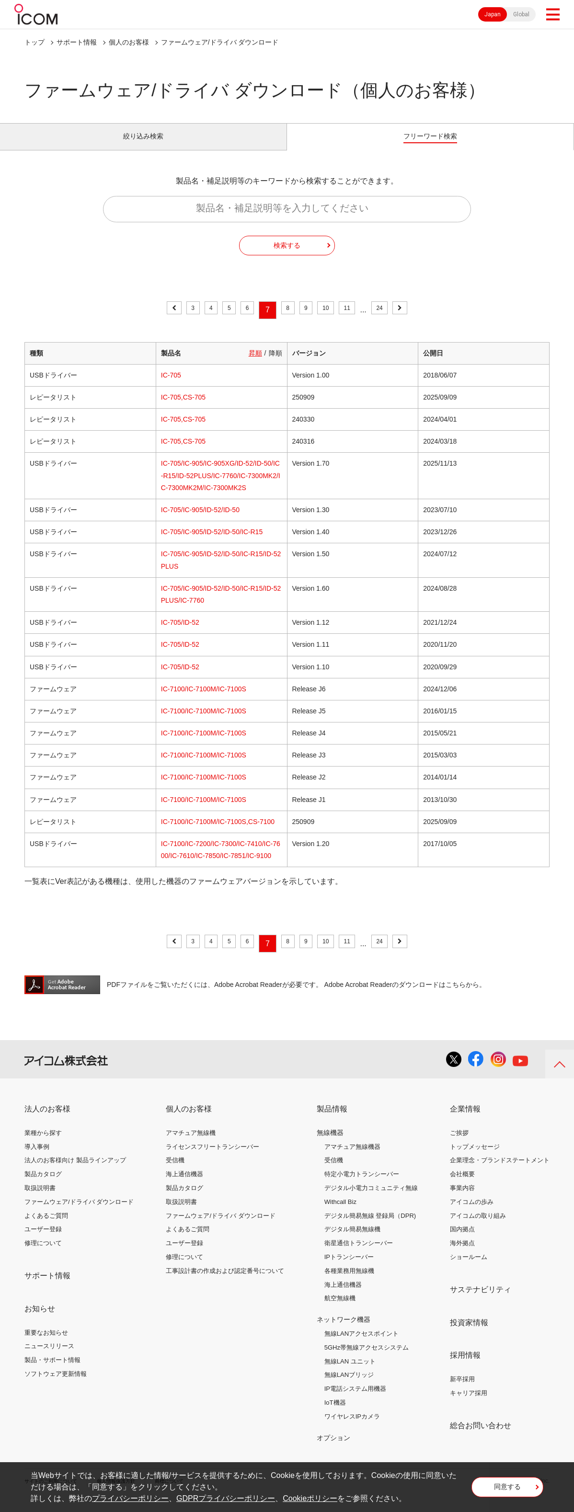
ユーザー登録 (43, 1240)
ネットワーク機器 (343, 1330)
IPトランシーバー (349, 1267)
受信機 (175, 1171)
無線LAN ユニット (350, 1371)
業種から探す (43, 1143)
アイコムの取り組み (478, 1226)
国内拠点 (462, 1240)
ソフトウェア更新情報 (55, 1384)
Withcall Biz (340, 1212)
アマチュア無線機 (191, 1143)
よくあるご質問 (46, 1226)
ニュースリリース (49, 1357)
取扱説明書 (40, 1199)
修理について (43, 1254)
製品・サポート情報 (52, 1371)
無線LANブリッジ (349, 1385)
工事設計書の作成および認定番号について (225, 1281)
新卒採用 (462, 1390)
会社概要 (462, 1185)
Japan (492, 14)
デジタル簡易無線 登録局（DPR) (370, 1226)
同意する (507, 1490)
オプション (333, 1448)
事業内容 (462, 1199)
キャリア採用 (468, 1404)
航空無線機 (340, 1309)
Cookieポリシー (310, 1498)
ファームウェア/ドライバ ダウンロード (79, 1212)
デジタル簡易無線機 (352, 1240)
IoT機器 (335, 1413)
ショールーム (468, 1267)
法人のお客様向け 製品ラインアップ (75, 1171)
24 (397, 321)
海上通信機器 (184, 1185)
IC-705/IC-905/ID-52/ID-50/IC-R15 (212, 543)
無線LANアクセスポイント (361, 1344)
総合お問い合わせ (480, 1436)
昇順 (255, 363)
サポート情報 (77, 42)
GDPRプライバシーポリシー (225, 1498)
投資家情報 (469, 1333)
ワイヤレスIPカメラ (352, 1427)
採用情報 (465, 1366)
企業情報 (465, 1120)
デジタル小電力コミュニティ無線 (371, 1199)
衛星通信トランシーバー (358, 1254)
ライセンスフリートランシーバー (212, 1157)
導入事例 (36, 1157)
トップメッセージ (475, 1157)
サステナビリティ (480, 1300)
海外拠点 (462, 1254)
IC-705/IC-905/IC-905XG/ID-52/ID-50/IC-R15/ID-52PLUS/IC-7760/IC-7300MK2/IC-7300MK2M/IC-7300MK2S (220, 486)
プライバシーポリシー (130, 1498)
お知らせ (39, 1320)
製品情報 (332, 1120)
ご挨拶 (459, 1143)
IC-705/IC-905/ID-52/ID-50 (200, 521)
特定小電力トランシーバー (361, 1185)
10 (333, 321)
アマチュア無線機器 (352, 1157)
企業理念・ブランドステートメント (500, 1171)
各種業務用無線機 (349, 1281)
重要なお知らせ (46, 1343)
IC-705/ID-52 (180, 633)
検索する (287, 256)
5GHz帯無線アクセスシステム (366, 1358)
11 (359, 321)
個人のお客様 (129, 42)
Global (521, 14)
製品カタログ (43, 1185)
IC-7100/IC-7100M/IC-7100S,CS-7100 (218, 832)
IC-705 (171, 386)
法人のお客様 (47, 1120)
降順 (275, 363)
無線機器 (330, 1143)
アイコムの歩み (472, 1212)
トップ (34, 42)
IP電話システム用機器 (355, 1399)
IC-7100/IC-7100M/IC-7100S (203, 700)
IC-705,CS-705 (183, 408)
